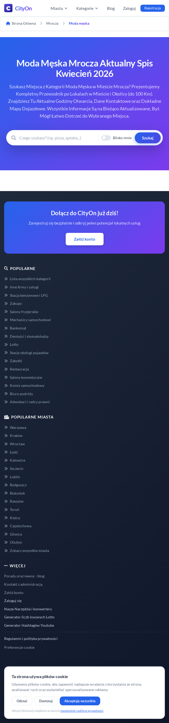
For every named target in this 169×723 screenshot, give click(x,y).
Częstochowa (17, 526)
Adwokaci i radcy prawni (27, 402)
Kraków (13, 435)
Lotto (11, 344)
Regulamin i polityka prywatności (31, 638)
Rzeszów (14, 501)
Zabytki (13, 361)
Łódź (11, 452)
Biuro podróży (18, 393)
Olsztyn (13, 542)
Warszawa (15, 427)
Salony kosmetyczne (23, 377)
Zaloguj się (13, 600)
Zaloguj (129, 8)
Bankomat (15, 328)
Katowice (14, 460)
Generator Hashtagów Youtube (29, 625)
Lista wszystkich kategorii (27, 278)
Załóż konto (84, 239)
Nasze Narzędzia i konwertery (28, 609)
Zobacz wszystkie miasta (26, 550)
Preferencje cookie (19, 647)
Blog (111, 8)
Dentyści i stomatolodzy (26, 336)
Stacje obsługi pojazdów (26, 352)
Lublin (12, 477)
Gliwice (13, 534)
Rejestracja (152, 8)
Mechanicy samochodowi (27, 319)
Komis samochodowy (24, 385)
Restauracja (16, 369)
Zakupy (13, 303)
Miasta (59, 8)
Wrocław (14, 444)
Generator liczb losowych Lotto (29, 617)
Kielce (12, 518)
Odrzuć (22, 701)
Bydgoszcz (15, 485)
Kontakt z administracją (23, 584)
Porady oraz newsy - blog (24, 576)
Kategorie (87, 8)
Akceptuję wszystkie (80, 701)
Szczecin (13, 468)
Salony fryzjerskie (21, 311)
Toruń (11, 509)
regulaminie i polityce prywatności (81, 710)
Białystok (14, 493)
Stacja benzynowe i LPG (26, 295)
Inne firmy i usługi (21, 287)
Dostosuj (46, 701)
